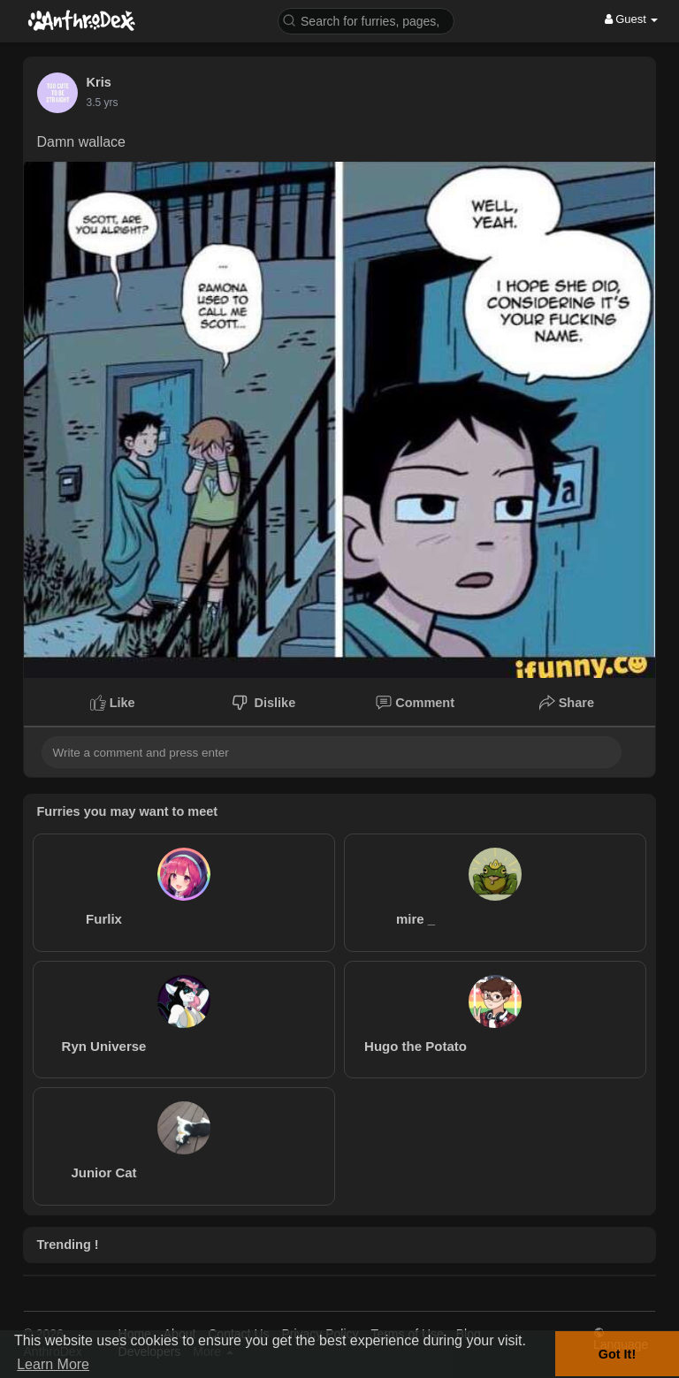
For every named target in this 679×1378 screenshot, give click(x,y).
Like (112, 703)
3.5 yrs (102, 102)
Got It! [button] (617, 1354)
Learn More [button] (53, 1364)
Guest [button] (632, 19)
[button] (366, 19)
